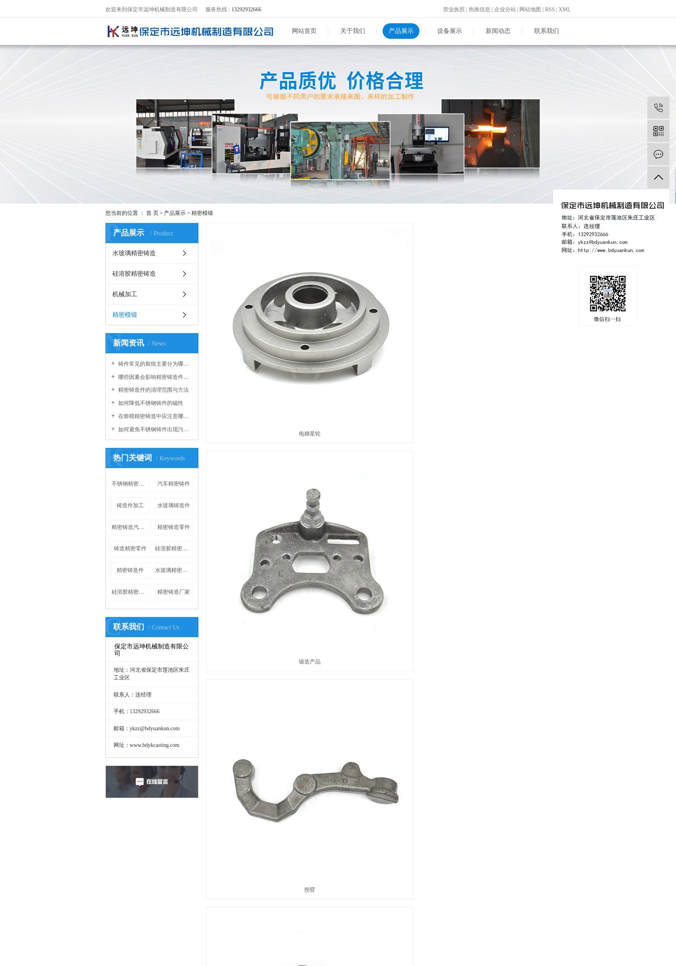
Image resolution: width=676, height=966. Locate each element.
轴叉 (513, 476)
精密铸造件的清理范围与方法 (153, 390)
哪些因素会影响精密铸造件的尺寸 (155, 377)
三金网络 (544, 952)
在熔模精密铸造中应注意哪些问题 (155, 416)
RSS (550, 9)
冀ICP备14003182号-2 (311, 952)
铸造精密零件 (130, 548)
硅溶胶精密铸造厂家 (130, 592)
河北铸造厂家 (445, 952)
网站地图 (530, 9)
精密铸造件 (130, 570)
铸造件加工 (130, 505)
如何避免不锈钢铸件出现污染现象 (155, 429)
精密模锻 (202, 213)
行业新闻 (432, 873)
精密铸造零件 (173, 527)
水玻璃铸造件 (173, 505)
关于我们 (352, 31)
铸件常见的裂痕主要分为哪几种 (155, 364)
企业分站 (505, 9)
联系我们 (546, 31)
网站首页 (304, 31)
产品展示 (401, 31)
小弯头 (388, 476)
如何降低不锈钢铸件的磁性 (150, 403)
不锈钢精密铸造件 (130, 484)
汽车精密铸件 (173, 484)
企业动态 (432, 861)
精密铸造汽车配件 (130, 527)
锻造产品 (388, 341)
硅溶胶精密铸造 (134, 273)
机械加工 (124, 294)
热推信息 (479, 9)
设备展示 (449, 31)
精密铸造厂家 (173, 592)
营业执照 (454, 9)
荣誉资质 (370, 885)
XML (565, 9)
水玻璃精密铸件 (174, 570)
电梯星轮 (263, 341)
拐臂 (513, 341)
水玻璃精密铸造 (134, 253)
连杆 (263, 476)
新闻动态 (498, 31)
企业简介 (370, 861)
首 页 (152, 213)
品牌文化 (370, 873)
